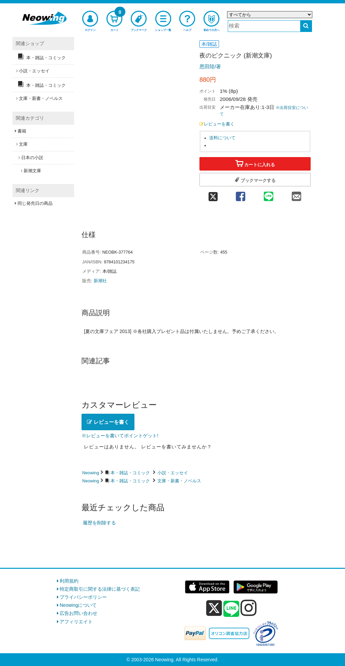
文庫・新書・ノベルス (179, 480)
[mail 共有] (297, 194)
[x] (214, 608)
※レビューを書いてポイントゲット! (120, 435)
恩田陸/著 (210, 66)
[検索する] (306, 26)
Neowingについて (78, 605)
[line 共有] (269, 194)
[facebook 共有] (240, 194)
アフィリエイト (76, 621)
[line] (231, 609)
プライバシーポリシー (83, 597)
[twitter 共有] (212, 194)
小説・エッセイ (172, 472)
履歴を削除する (99, 522)
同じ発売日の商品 (35, 203)
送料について (222, 138)
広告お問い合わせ (78, 613)
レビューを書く (216, 124)
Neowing (90, 472)
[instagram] (249, 607)
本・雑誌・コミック (130, 472)
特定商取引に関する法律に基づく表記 (100, 589)
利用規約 (69, 581)
